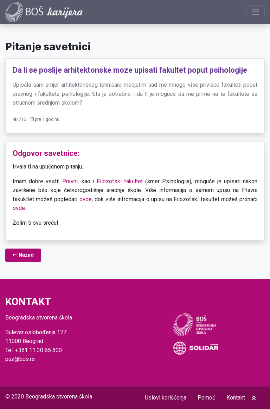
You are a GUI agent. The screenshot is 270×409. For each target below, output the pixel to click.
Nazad (23, 255)
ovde (85, 199)
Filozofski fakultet (120, 181)
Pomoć (206, 397)
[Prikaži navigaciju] (255, 11)
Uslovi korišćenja (165, 397)
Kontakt (235, 397)
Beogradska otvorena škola (58, 396)
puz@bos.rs (20, 359)
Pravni (70, 181)
